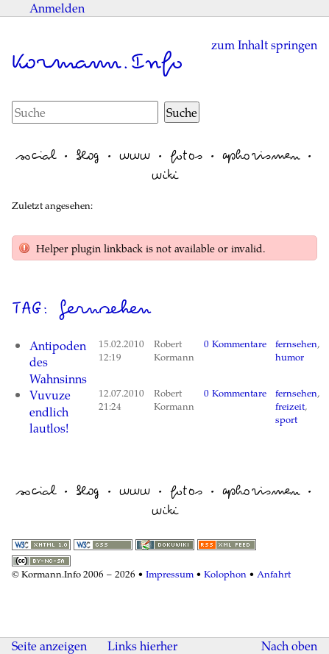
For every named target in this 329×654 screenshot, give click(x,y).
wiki (165, 175)
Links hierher (142, 645)
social (36, 155)
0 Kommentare (235, 343)
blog (87, 155)
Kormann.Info (97, 61)
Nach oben (289, 646)
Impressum (170, 573)
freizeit (290, 406)
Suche (181, 112)
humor (289, 356)
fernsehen (296, 343)
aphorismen (261, 155)
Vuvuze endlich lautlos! (50, 411)
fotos (186, 155)
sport (286, 419)
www (134, 155)
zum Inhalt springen (264, 44)
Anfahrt (274, 573)
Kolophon (225, 573)
